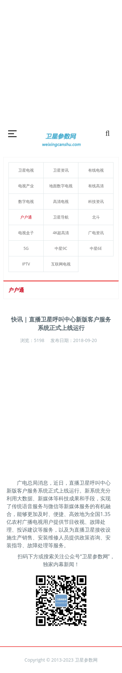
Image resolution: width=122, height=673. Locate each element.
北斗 (96, 217)
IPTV (26, 264)
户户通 (26, 217)
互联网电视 (61, 264)
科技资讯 (96, 201)
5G (26, 248)
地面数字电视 (61, 186)
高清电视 (61, 201)
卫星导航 (61, 217)
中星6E (96, 248)
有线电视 (96, 170)
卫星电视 (26, 170)
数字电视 (26, 201)
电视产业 (26, 186)
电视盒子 (26, 233)
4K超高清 (61, 233)
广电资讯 (96, 233)
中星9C (61, 248)
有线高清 (96, 186)
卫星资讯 (61, 170)
